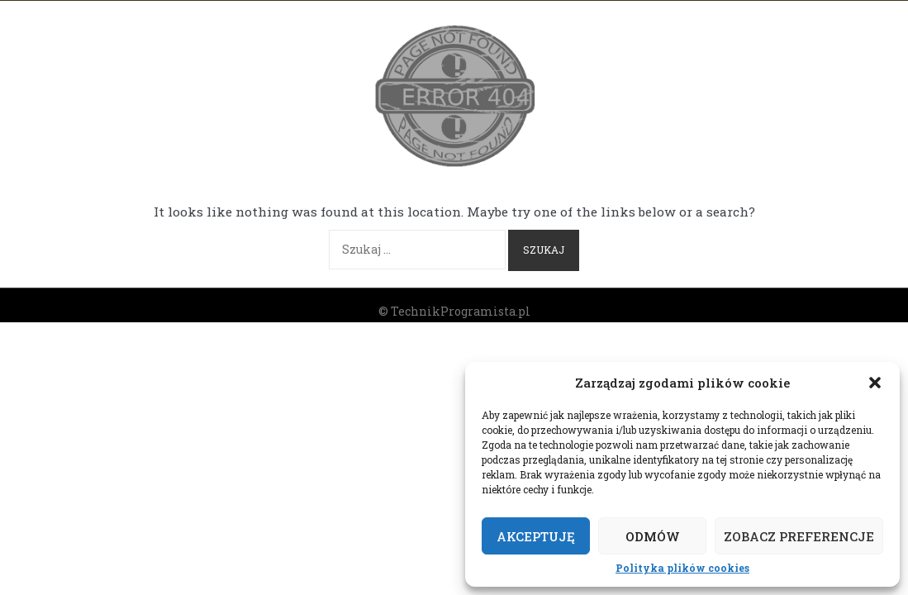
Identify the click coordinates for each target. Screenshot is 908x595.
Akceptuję (536, 536)
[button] (875, 382)
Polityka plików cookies (682, 568)
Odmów (652, 536)
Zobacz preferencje (799, 536)
